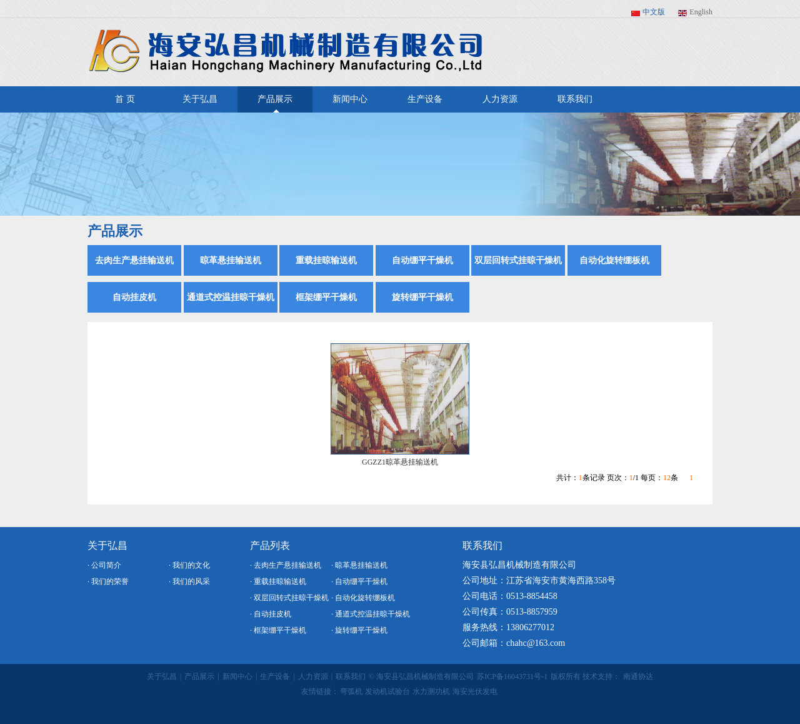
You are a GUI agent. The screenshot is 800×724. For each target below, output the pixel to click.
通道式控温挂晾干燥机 (230, 297)
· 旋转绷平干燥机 (359, 630)
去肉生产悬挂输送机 (134, 260)
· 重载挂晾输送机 (278, 581)
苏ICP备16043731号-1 (512, 676)
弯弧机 (351, 691)
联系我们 (575, 99)
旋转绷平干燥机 (422, 297)
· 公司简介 (104, 565)
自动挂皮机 (134, 297)
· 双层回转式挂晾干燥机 (289, 597)
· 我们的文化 (189, 565)
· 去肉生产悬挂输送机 (285, 565)
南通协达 (638, 676)
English (700, 12)
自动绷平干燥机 (422, 260)
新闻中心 (350, 99)
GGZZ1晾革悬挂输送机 (400, 462)
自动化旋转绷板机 (614, 260)
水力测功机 (431, 691)
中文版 (653, 12)
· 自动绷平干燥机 (359, 581)
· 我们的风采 (189, 581)
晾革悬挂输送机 (230, 260)
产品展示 (275, 103)
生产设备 (425, 99)
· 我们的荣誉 (108, 581)
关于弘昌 (200, 99)
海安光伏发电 (475, 691)
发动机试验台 (387, 691)
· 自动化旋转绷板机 (363, 597)
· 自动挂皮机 (270, 614)
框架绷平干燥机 (326, 297)
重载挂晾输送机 (326, 260)
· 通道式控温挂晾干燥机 (370, 614)
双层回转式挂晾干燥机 (518, 260)
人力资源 (500, 99)
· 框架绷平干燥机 (278, 630)
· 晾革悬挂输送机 (359, 565)
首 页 (125, 99)
